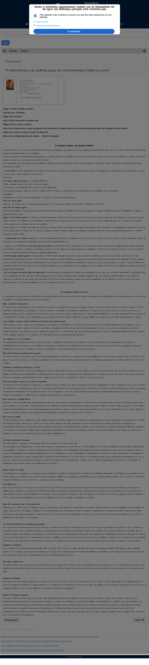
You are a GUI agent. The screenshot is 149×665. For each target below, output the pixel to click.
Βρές (6, 43)
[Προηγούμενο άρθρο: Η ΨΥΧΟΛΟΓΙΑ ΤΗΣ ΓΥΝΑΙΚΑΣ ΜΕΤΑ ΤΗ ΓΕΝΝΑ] (11, 619)
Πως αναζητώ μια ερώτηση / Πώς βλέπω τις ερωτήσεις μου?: (30, 645)
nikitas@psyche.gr (33, 97)
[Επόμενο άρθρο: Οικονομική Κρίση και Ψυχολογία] (139, 619)
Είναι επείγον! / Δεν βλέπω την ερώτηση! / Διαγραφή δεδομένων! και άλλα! (36, 641)
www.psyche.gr (35, 93)
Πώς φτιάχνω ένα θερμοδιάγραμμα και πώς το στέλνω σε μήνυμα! (32, 650)
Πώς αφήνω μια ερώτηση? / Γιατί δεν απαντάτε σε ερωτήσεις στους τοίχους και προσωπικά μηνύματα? (50, 636)
